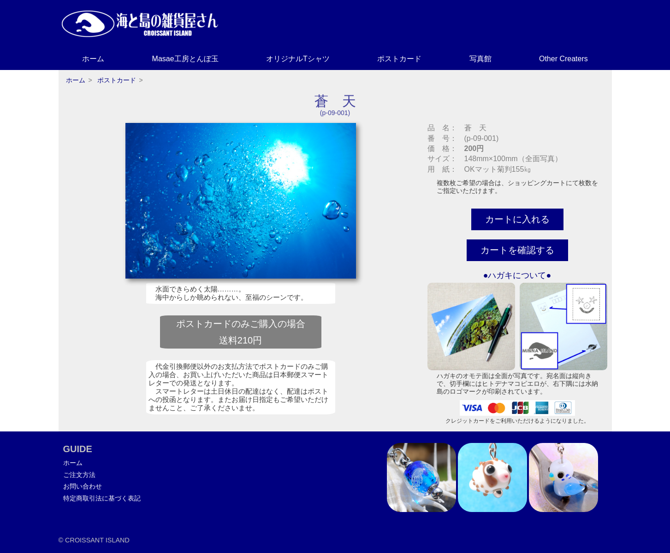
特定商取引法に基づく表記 (102, 498)
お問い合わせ (82, 486)
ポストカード (399, 59)
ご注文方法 (79, 474)
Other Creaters (563, 59)
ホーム (93, 59)
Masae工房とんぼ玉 (185, 59)
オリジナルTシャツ (298, 59)
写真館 (480, 59)
